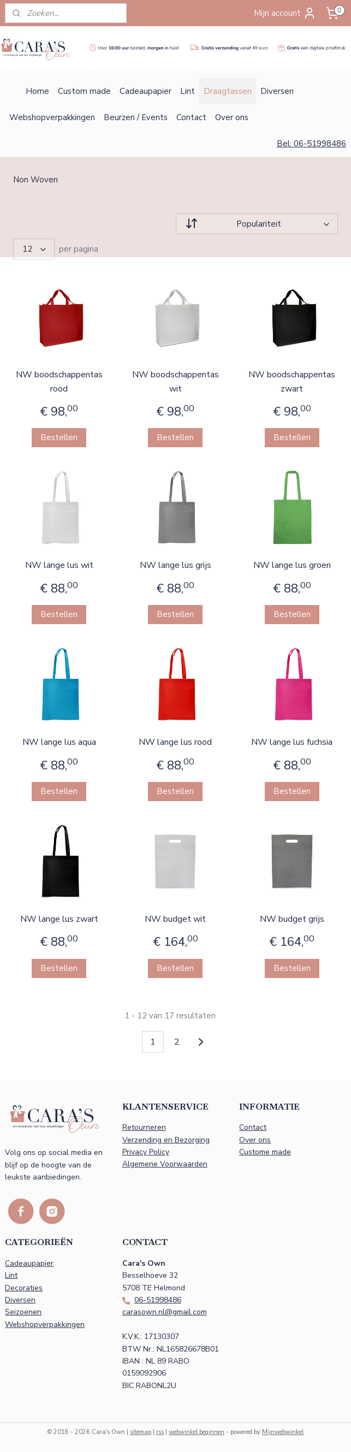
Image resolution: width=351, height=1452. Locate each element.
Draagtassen (228, 91)
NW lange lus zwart (59, 919)
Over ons (231, 117)
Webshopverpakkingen (52, 117)
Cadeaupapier (145, 91)
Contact (191, 117)
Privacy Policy (145, 1152)
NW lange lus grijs (175, 565)
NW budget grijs (292, 919)
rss (160, 1432)
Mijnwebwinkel (283, 1432)
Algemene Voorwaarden (164, 1164)
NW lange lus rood (175, 742)
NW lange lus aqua (59, 742)
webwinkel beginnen (196, 1432)
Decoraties (24, 1288)
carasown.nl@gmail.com (164, 1312)
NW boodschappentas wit (175, 382)
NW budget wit (175, 919)
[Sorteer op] (256, 224)
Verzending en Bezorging (166, 1140)
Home (37, 91)
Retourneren (144, 1127)
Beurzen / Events (136, 117)
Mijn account (285, 13)
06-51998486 (157, 1300)
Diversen (277, 91)
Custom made (84, 91)
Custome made (265, 1152)
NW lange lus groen (292, 565)
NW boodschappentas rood (59, 382)
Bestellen (59, 437)
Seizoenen (23, 1312)
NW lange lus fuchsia (291, 742)
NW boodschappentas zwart (291, 382)
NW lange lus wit (59, 565)
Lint (187, 91)
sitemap (140, 1432)
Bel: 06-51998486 (311, 143)
